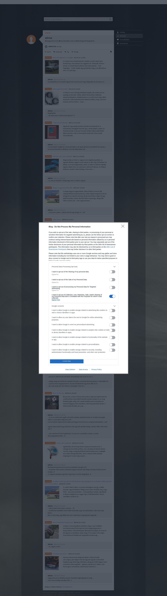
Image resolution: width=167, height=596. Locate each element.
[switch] (112, 271)
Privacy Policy (97, 369)
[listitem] (83, 266)
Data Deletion (70, 369)
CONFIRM (66, 361)
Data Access (83, 369)
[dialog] (83, 298)
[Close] (123, 227)
